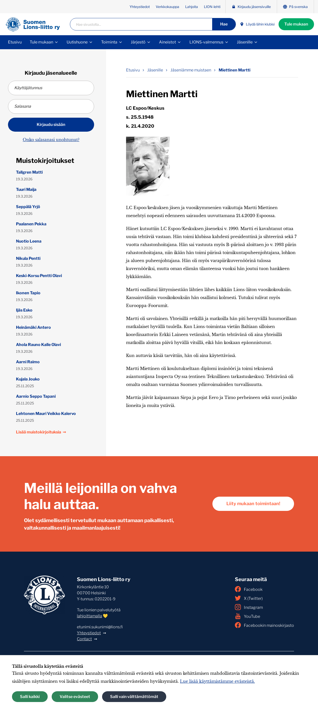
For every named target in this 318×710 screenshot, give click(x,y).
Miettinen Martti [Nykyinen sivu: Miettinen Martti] (234, 70)
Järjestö (138, 42)
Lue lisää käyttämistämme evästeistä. (217, 681)
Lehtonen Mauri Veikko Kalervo (46, 413)
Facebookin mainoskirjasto (264, 625)
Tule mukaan (296, 24)
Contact (84, 639)
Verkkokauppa (167, 6)
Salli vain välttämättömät (134, 696)
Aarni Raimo (28, 361)
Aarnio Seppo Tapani (36, 396)
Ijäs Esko (24, 310)
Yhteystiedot (140, 6)
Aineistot (167, 42)
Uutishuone (77, 42)
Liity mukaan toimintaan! (253, 503)
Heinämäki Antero (33, 327)
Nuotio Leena (28, 241)
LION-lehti (212, 6)
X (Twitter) (249, 598)
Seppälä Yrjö (28, 206)
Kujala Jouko (28, 379)
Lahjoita (191, 6)
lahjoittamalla (89, 616)
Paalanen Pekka (31, 224)
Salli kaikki (30, 696)
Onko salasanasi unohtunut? (51, 139)
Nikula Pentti (28, 258)
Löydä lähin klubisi (257, 24)
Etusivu (15, 42)
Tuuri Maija (26, 189)
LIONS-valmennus (206, 42)
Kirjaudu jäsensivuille (251, 6)
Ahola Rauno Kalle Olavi (38, 344)
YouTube (247, 616)
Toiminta (109, 42)
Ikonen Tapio (28, 293)
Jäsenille (245, 42)
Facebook (249, 589)
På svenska (295, 6)
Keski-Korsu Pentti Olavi (39, 275)
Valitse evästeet (75, 696)
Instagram (249, 607)
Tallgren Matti (29, 172)
